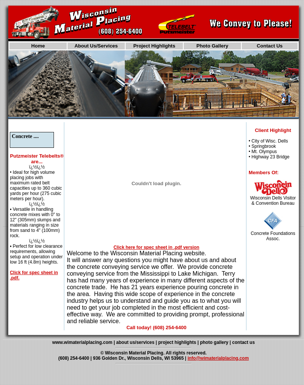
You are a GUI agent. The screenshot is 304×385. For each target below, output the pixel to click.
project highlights (177, 342)
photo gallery (214, 342)
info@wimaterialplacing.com (218, 358)
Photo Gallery (213, 46)
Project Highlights (154, 46)
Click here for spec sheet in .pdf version (156, 247)
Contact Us (270, 46)
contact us (243, 342)
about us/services (135, 342)
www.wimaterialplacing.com (82, 342)
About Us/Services (96, 46)
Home (38, 46)
